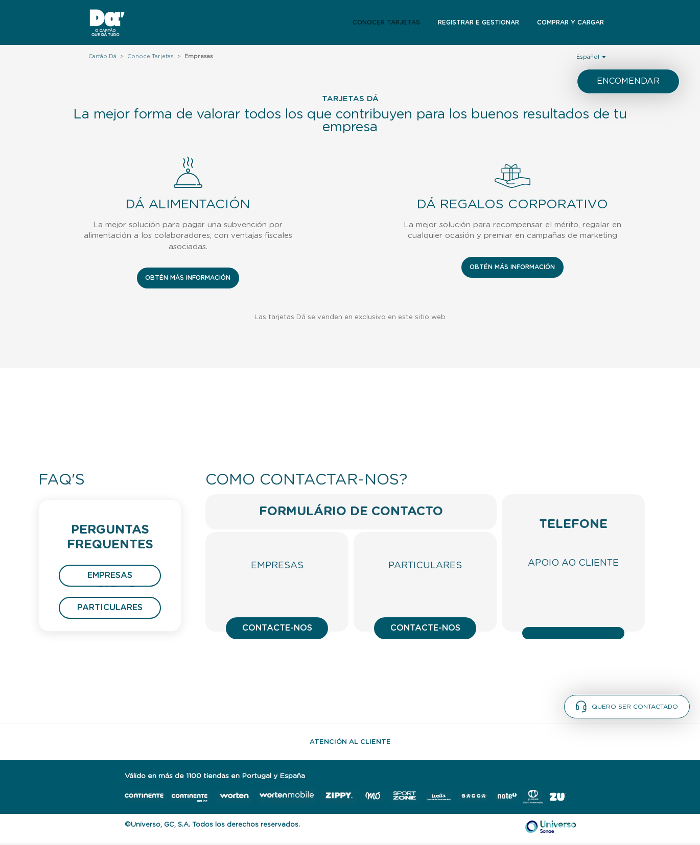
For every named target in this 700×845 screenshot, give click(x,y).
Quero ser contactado (627, 707)
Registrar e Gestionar (478, 22)
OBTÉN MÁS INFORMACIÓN (187, 278)
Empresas (109, 575)
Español (590, 56)
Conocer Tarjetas (386, 22)
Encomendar (628, 81)
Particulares (110, 607)
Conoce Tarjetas (150, 56)
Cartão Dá (102, 56)
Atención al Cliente (350, 742)
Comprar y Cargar (570, 22)
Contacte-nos (277, 628)
